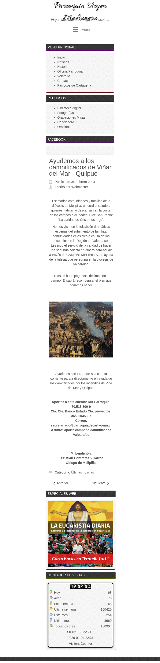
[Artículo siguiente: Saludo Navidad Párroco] (100, 483)
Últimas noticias (82, 472)
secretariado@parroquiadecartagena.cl (81, 425)
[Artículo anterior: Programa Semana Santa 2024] (60, 483)
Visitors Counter (80, 643)
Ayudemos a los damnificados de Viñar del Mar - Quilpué (80, 167)
